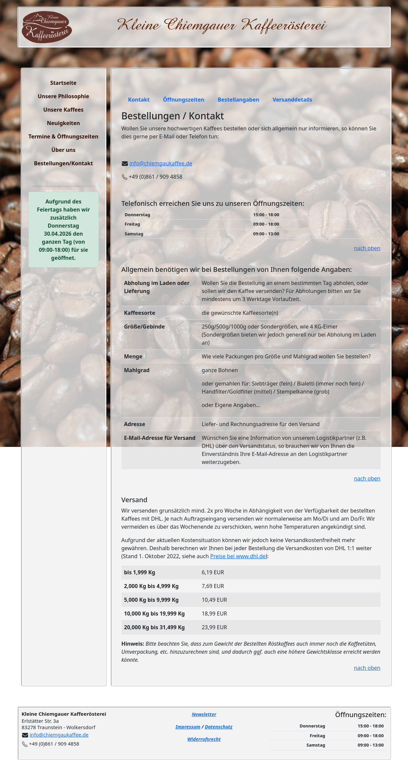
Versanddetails (292, 99)
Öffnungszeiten (183, 99)
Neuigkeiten (63, 123)
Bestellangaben (238, 99)
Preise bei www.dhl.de (238, 556)
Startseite (63, 82)
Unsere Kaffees (63, 109)
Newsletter (204, 714)
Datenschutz (218, 726)
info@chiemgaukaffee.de (161, 163)
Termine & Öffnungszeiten (63, 136)
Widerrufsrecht (204, 739)
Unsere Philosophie (63, 96)
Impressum (188, 726)
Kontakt (139, 99)
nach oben (367, 248)
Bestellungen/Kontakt (63, 163)
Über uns (64, 150)
